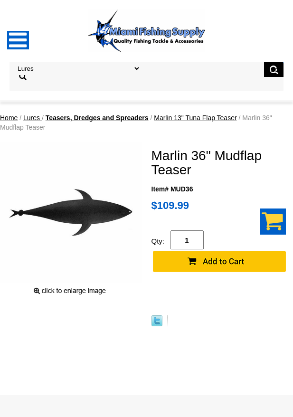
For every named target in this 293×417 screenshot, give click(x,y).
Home (9, 118)
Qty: (158, 241)
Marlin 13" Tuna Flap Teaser (195, 118)
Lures (32, 118)
